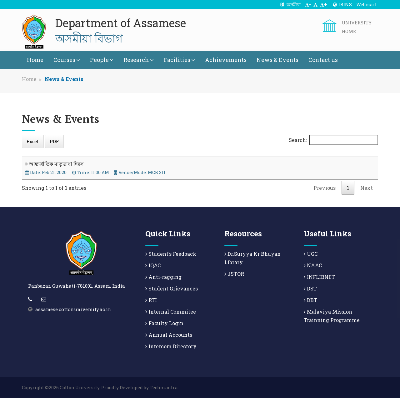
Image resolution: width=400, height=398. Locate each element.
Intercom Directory (171, 346)
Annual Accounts (168, 334)
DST (310, 288)
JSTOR (234, 273)
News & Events (277, 59)
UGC (311, 253)
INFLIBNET (319, 277)
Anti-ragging (163, 277)
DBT (310, 300)
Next (366, 187)
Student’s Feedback (170, 253)
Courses (66, 59)
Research (138, 59)
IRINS (342, 4)
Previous (324, 187)
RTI (151, 300)
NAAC (313, 265)
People (101, 59)
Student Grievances (171, 288)
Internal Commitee (170, 311)
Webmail (366, 4)
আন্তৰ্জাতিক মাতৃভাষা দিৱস (56, 163)
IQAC (153, 265)
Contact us (323, 59)
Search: (333, 140)
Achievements (226, 59)
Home (35, 59)
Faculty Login (164, 323)
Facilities (179, 59)
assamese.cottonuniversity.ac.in (73, 309)
